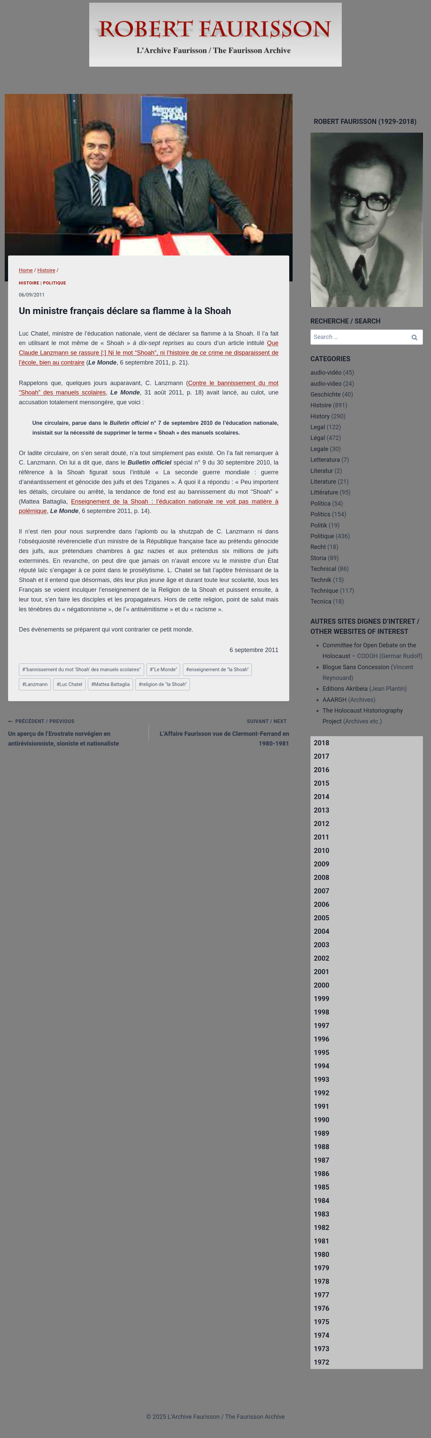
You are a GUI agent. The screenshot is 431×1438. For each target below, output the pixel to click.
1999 (321, 999)
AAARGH (334, 699)
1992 (321, 1093)
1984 (321, 1201)
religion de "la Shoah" (163, 684)
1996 (321, 1039)
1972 (321, 1362)
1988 (321, 1147)
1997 (321, 1026)
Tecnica (320, 601)
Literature (323, 481)
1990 (321, 1120)
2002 (321, 958)
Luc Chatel (69, 684)
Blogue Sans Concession (356, 667)
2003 (321, 945)
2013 (321, 810)
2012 (321, 824)
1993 (321, 1079)
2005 (321, 918)
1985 (321, 1187)
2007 (321, 891)
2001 (321, 972)
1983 (321, 1214)
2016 (321, 770)
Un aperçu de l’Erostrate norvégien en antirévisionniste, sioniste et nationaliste (75, 731)
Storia (318, 557)
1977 (321, 1295)
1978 (321, 1281)
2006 (321, 904)
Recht (318, 546)
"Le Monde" (163, 670)
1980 (321, 1255)
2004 (321, 931)
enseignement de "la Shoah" (217, 670)
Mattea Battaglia (110, 684)
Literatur (321, 470)
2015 (321, 783)
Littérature (324, 492)
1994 (321, 1066)
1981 (321, 1241)
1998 (321, 1012)
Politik (318, 525)
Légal (317, 437)
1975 (321, 1322)
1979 (321, 1268)
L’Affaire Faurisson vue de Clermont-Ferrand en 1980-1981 (222, 731)
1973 (321, 1349)
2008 (321, 878)
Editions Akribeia (345, 688)
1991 (321, 1106)
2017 (321, 756)
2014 (321, 797)
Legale (319, 448)
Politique (54, 282)
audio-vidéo (326, 372)
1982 (321, 1228)
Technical (323, 568)
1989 (321, 1133)
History (320, 416)
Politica (320, 503)
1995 (321, 1053)
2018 (321, 743)
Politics (320, 514)
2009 (321, 864)
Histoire (29, 282)
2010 (321, 851)
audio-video (326, 383)
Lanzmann (35, 684)
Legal (317, 427)
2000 (321, 985)
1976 (321, 1308)
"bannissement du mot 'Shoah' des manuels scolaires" (81, 670)
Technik (320, 579)
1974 (321, 1335)
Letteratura (325, 459)
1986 (321, 1174)
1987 (321, 1160)
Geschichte (325, 394)
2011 (321, 837)
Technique (324, 590)
